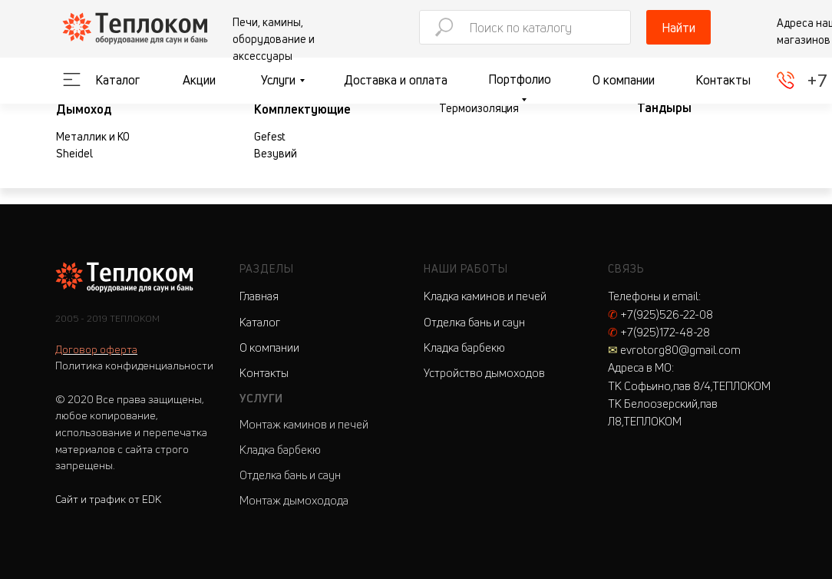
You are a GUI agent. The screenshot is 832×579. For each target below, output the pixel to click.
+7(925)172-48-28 (659, 332)
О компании (624, 79)
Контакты (723, 79)
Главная (259, 296)
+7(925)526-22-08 (660, 314)
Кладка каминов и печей (485, 296)
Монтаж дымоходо (288, 500)
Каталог (117, 79)
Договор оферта (96, 349)
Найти (678, 27)
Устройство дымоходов (484, 373)
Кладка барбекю (280, 450)
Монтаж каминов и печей (303, 424)
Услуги (278, 79)
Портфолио (519, 79)
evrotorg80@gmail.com (674, 350)
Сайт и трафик (108, 498)
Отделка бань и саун (290, 475)
